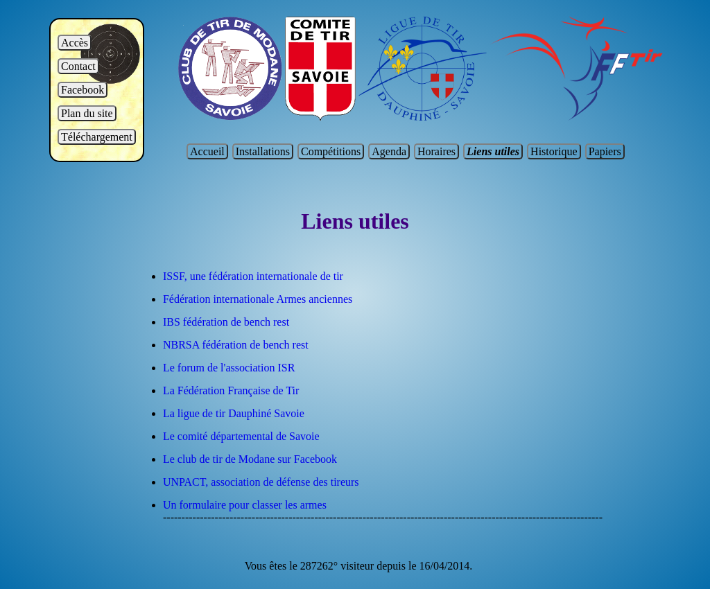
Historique (554, 151)
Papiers (605, 151)
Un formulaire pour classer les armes (245, 505)
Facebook (82, 90)
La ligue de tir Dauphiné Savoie (233, 413)
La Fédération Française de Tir (231, 390)
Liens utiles (493, 151)
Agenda (389, 151)
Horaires (436, 151)
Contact (78, 66)
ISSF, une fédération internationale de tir (253, 276)
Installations (263, 151)
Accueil (207, 151)
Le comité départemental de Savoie (241, 436)
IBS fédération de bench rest (226, 322)
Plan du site (87, 113)
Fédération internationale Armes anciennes (257, 299)
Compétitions (331, 151)
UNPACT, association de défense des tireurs (261, 482)
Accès (74, 43)
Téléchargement (96, 137)
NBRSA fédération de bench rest (236, 345)
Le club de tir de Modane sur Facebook (250, 459)
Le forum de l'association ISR (229, 367)
